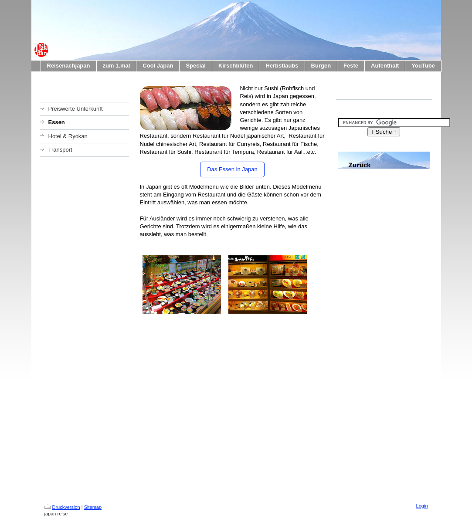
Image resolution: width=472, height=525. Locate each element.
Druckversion (62, 507)
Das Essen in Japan (232, 169)
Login (422, 505)
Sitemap (93, 507)
